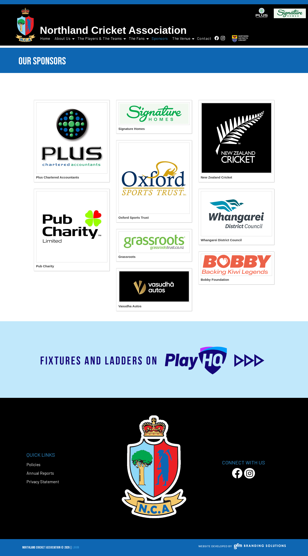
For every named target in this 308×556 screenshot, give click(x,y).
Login (76, 548)
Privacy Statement (43, 481)
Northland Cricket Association (113, 30)
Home (45, 38)
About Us (65, 38)
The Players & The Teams (101, 38)
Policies (33, 464)
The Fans (139, 38)
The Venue (183, 38)
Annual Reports (40, 473)
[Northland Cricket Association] (25, 25)
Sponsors (160, 38)
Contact (204, 38)
